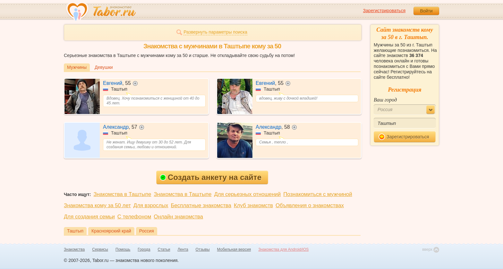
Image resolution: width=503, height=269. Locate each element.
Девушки (104, 67)
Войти (426, 10)
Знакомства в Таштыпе (122, 194)
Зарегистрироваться (384, 10)
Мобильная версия (234, 249)
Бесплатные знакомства (201, 205)
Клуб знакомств (253, 205)
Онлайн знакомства (178, 217)
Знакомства (74, 249)
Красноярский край (111, 230)
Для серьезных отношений (247, 194)
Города (144, 249)
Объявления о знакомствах (310, 205)
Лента (182, 249)
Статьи (164, 249)
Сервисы (100, 249)
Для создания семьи (89, 217)
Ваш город (385, 99)
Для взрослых (150, 205)
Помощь (122, 249)
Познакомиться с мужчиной (317, 194)
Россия (146, 230)
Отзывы (203, 249)
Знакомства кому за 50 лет (97, 205)
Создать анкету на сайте (210, 177)
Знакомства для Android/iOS (283, 249)
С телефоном (134, 217)
